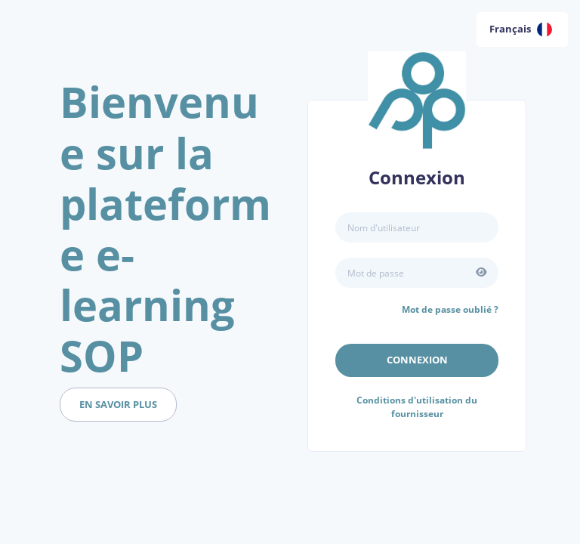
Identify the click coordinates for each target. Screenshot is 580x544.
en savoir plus (118, 404)
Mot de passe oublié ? (450, 309)
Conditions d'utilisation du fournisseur (416, 407)
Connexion (417, 359)
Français (520, 29)
